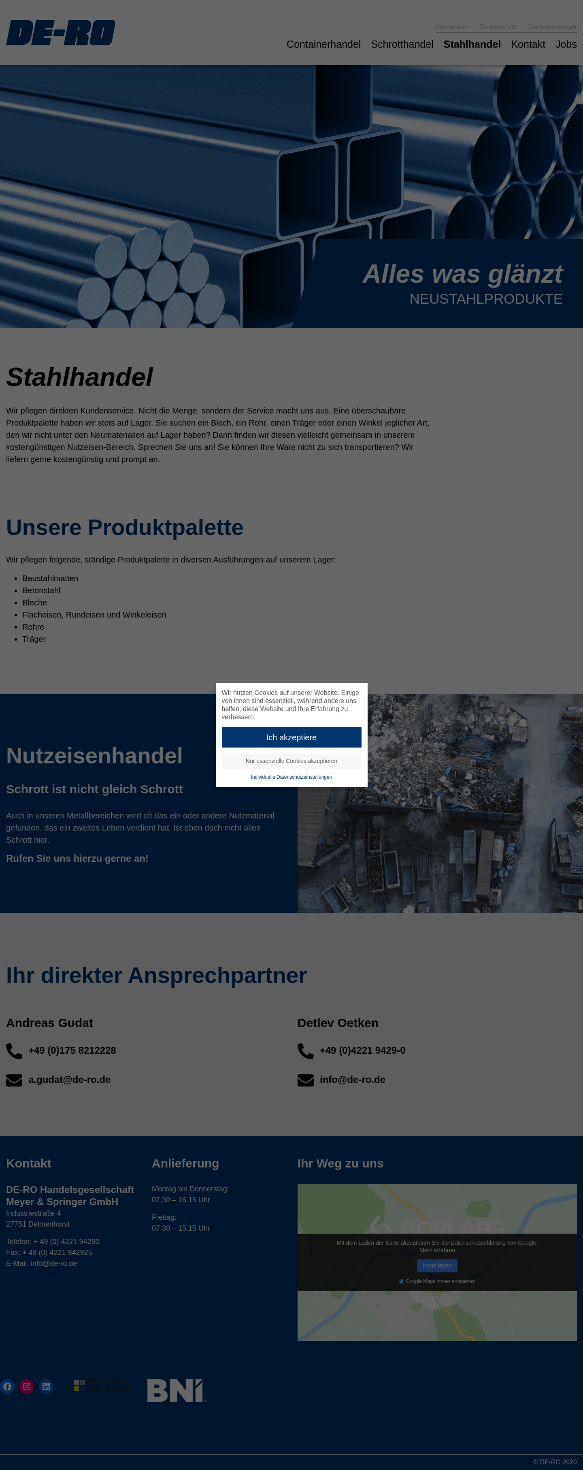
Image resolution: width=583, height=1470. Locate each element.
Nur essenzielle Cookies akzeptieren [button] (291, 760)
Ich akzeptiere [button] (291, 736)
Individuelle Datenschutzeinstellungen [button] (291, 776)
